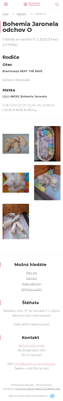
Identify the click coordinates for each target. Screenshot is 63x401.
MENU (6, 4)
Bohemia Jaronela (32, 345)
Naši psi (31, 272)
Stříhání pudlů (31, 289)
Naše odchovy (31, 284)
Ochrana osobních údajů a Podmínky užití (37, 388)
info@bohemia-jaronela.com (35, 363)
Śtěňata (31, 278)
